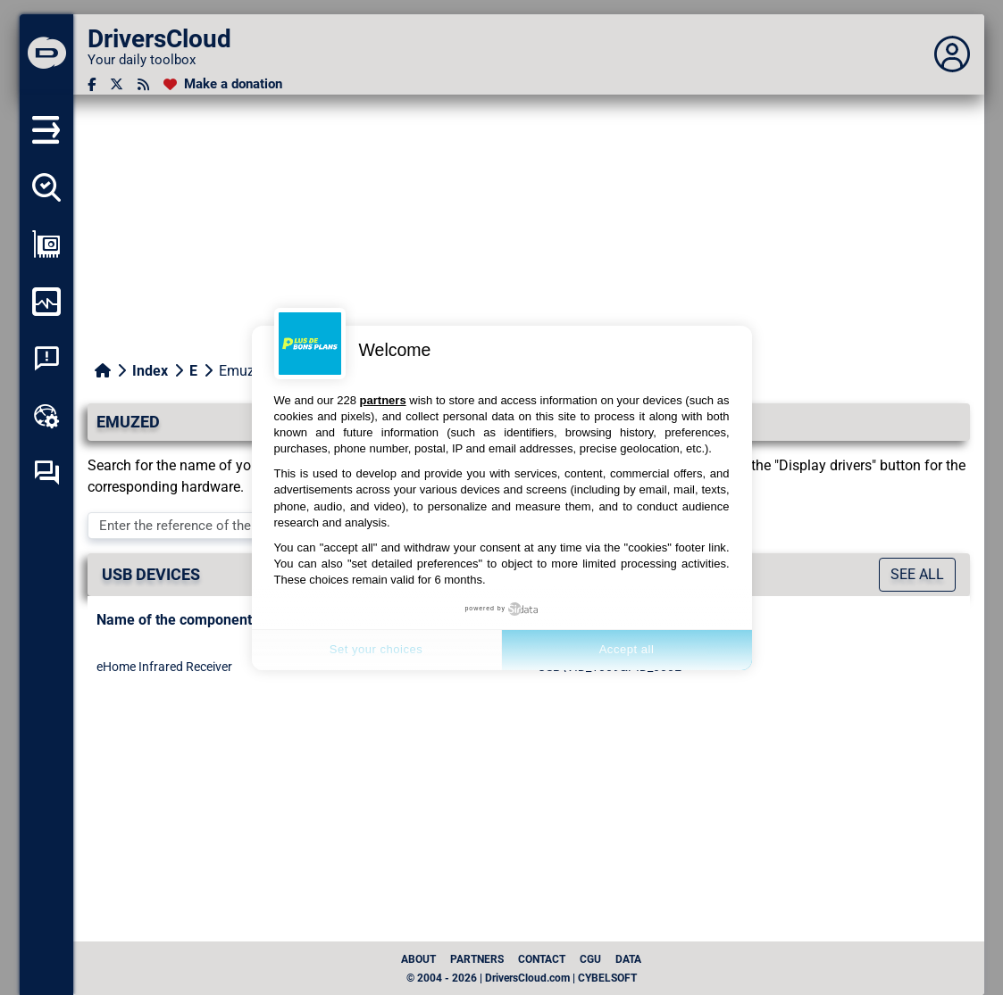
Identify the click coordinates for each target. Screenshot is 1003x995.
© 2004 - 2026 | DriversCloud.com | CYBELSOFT (521, 978)
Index (150, 370)
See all (917, 574)
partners (383, 400)
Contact (541, 959)
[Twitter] (116, 84)
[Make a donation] (222, 84)
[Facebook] (92, 84)
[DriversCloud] (46, 54)
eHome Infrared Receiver (164, 666)
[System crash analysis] (46, 358)
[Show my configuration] (46, 244)
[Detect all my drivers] (46, 187)
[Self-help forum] (46, 473)
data (628, 959)
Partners (477, 959)
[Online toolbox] (46, 416)
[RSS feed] (143, 84)
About (418, 959)
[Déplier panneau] (952, 54)
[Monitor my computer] (46, 301)
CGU (590, 959)
